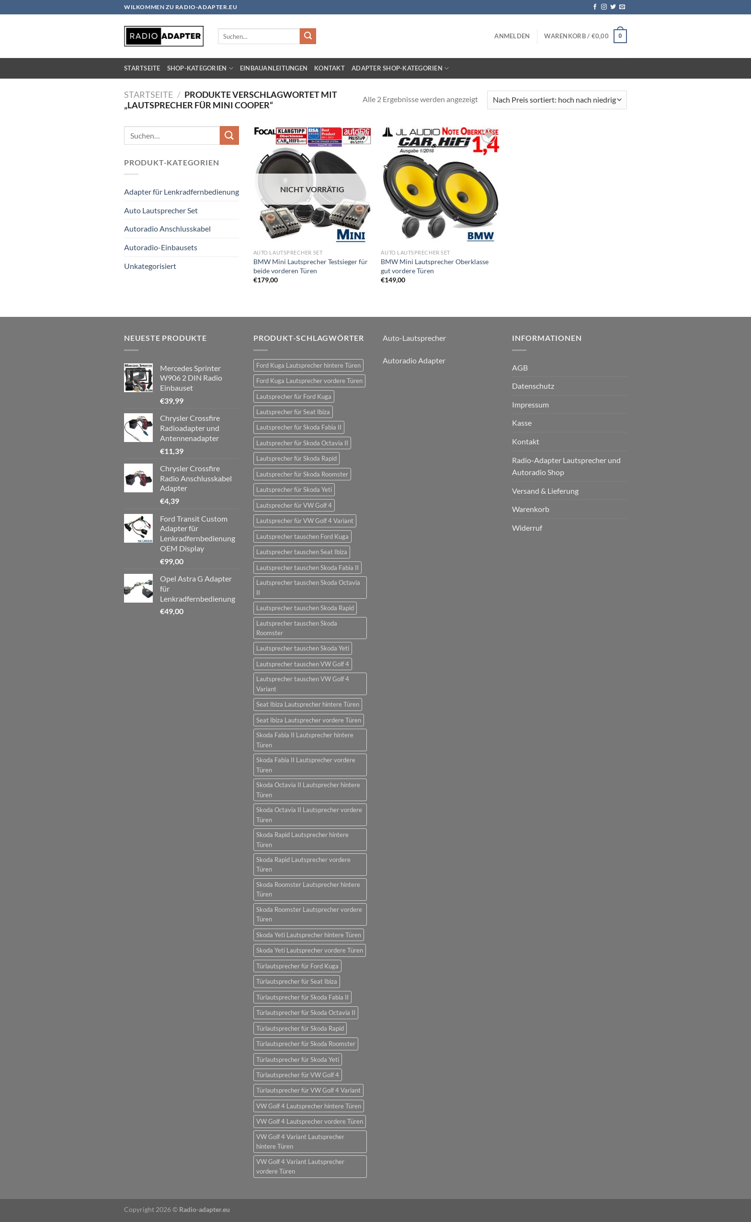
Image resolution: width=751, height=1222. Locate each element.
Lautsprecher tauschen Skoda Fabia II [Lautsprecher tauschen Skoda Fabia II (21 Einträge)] (307, 567)
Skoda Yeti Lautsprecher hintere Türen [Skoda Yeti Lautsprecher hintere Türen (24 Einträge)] (308, 935)
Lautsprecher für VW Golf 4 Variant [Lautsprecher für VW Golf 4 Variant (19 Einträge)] (304, 520)
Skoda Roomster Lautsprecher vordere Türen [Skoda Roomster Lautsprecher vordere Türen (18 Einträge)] (309, 914)
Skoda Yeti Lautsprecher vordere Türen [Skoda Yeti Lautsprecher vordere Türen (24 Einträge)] (309, 950)
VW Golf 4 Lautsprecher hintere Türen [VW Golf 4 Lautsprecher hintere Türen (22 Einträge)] (308, 1106)
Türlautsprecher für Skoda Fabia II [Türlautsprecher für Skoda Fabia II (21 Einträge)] (302, 997)
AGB (520, 367)
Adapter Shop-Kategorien (400, 68)
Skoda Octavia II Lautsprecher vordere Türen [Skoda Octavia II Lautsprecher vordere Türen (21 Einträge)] (309, 814)
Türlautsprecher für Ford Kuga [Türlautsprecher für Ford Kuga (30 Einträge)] (297, 966)
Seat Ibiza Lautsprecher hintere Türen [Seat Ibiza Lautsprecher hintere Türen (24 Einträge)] (307, 704)
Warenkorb (530, 508)
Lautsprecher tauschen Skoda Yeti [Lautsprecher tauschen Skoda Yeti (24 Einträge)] (302, 648)
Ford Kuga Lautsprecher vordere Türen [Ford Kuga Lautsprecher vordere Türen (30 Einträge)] (309, 380)
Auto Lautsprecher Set (161, 210)
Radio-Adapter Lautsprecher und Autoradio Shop (566, 466)
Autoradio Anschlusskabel (167, 228)
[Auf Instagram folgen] (604, 7)
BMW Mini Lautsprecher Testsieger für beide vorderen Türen (310, 266)
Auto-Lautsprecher (414, 337)
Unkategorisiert (150, 265)
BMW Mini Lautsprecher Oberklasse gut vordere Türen (435, 266)
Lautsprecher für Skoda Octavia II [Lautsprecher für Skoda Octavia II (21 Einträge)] (302, 443)
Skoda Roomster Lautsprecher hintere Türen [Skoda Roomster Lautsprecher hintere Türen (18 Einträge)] (308, 889)
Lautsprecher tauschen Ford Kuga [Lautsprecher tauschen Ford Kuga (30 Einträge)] (302, 536)
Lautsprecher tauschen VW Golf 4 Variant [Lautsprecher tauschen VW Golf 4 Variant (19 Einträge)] (302, 683)
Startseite (142, 68)
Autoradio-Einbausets (160, 247)
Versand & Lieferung (545, 490)
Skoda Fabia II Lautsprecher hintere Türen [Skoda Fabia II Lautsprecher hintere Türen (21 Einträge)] (304, 739)
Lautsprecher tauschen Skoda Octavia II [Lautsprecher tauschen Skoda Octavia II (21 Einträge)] (308, 587)
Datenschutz (533, 385)
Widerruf (527, 527)
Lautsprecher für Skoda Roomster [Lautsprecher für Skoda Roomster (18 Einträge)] (302, 474)
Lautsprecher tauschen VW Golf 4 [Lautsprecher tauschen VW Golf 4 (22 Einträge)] (302, 664)
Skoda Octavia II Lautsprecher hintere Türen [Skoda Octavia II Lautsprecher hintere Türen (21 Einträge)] (308, 789)
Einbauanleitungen (273, 68)
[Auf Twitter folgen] (613, 7)
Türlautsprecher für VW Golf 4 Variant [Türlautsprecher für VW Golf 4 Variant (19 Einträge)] (308, 1090)
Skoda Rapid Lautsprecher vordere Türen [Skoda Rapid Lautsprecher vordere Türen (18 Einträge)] (303, 864)
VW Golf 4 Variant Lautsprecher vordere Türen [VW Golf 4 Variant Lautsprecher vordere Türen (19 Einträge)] (300, 1166)
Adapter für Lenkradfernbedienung (181, 191)
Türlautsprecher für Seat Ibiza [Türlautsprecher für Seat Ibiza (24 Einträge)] (296, 981)
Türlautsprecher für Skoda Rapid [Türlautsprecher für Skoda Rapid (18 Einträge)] (300, 1028)
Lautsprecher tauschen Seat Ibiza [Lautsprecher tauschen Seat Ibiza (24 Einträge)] (301, 552)
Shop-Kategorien (200, 68)
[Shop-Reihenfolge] (557, 100)
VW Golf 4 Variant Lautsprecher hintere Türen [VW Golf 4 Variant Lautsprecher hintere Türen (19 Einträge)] (300, 1141)
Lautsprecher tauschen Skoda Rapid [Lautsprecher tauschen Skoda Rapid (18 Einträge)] (305, 608)
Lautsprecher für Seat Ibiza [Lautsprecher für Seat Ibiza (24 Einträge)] (293, 412)
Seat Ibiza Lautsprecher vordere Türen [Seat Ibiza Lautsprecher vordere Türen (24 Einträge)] (308, 720)
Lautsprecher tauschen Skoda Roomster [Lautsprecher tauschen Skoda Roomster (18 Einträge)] (296, 628)
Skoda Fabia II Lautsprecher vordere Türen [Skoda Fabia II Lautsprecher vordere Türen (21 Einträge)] (305, 764)
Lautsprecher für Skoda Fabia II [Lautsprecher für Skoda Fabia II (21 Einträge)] (298, 427)
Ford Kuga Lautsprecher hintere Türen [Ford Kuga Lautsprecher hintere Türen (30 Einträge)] (308, 365)
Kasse (522, 422)
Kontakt (329, 68)
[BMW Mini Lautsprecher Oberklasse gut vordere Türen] (440, 185)
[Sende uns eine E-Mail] (622, 7)
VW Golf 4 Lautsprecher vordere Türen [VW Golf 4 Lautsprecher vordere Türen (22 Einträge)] (309, 1121)
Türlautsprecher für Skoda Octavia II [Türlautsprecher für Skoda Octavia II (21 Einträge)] (305, 1012)
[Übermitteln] (308, 36)
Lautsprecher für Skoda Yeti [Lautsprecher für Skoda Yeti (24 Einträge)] (294, 489)
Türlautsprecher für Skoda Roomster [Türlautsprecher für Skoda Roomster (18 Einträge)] (305, 1043)
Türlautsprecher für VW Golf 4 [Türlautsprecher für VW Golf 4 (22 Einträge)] (297, 1075)
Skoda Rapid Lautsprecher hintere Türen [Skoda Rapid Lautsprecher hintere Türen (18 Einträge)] (302, 839)
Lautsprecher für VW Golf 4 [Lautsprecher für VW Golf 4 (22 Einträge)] (294, 505)
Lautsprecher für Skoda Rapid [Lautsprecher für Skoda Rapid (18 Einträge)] (296, 458)
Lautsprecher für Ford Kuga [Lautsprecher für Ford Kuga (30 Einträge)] (293, 396)
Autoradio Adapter (414, 360)
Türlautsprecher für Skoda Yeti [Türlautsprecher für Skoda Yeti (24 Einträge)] (297, 1059)
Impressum (530, 404)
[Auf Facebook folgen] (595, 7)
